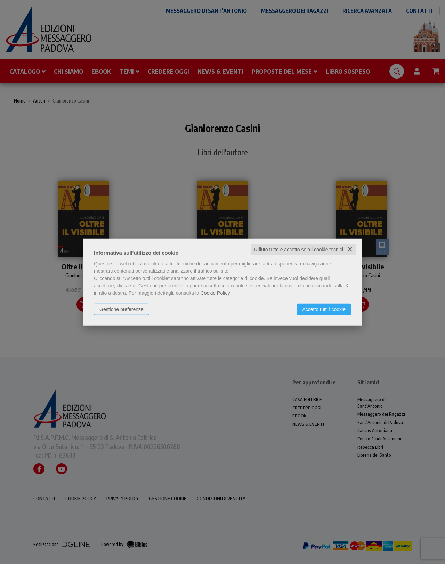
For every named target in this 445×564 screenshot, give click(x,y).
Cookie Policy (215, 293)
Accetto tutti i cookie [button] (324, 309)
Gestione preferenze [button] (121, 309)
